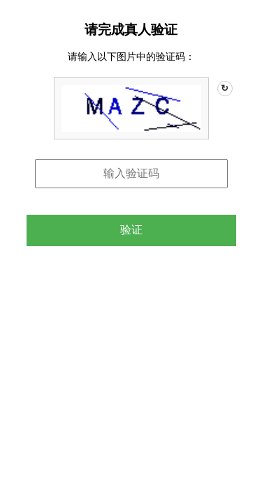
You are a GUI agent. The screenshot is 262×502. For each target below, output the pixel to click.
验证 (131, 230)
